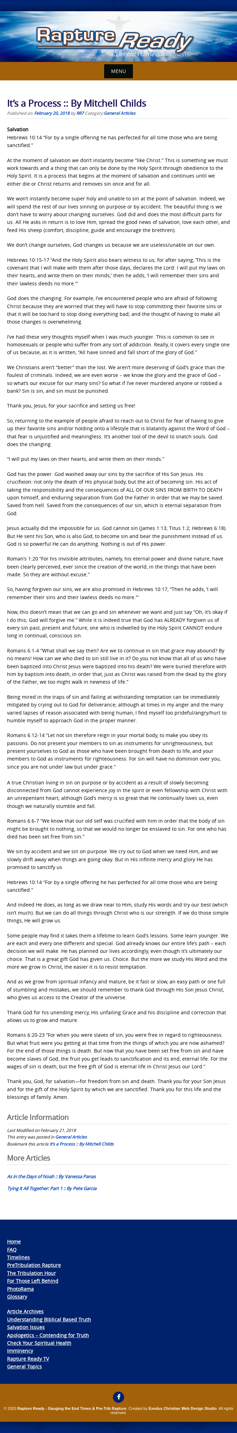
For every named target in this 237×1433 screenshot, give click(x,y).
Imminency (20, 1350)
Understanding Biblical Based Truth (49, 1319)
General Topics (24, 1366)
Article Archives (25, 1311)
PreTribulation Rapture (34, 1265)
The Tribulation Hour (31, 1273)
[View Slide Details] (118, 36)
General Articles (119, 113)
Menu (118, 71)
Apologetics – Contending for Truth (48, 1335)
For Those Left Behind (32, 1281)
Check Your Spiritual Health (39, 1343)
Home (14, 1241)
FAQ (12, 1249)
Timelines (18, 1257)
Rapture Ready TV (28, 1358)
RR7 (80, 113)
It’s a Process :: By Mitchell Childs (82, 1144)
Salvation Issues (26, 1327)
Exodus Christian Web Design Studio (182, 1408)
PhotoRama (20, 1289)
